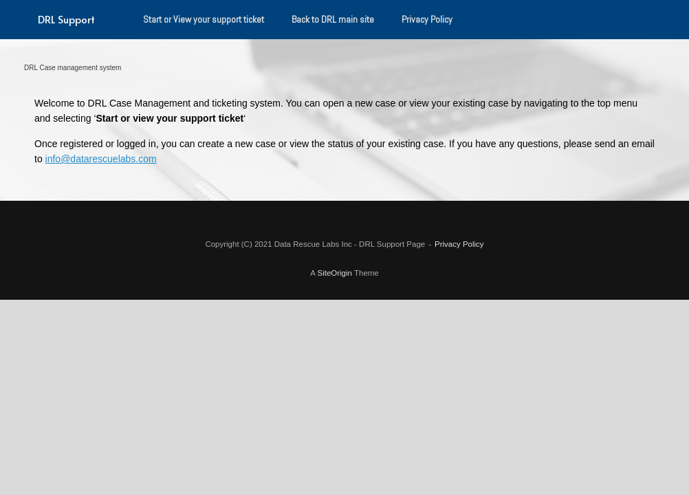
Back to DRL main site (333, 19)
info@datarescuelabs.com (101, 158)
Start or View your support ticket (203, 19)
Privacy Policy (427, 19)
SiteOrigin (334, 273)
